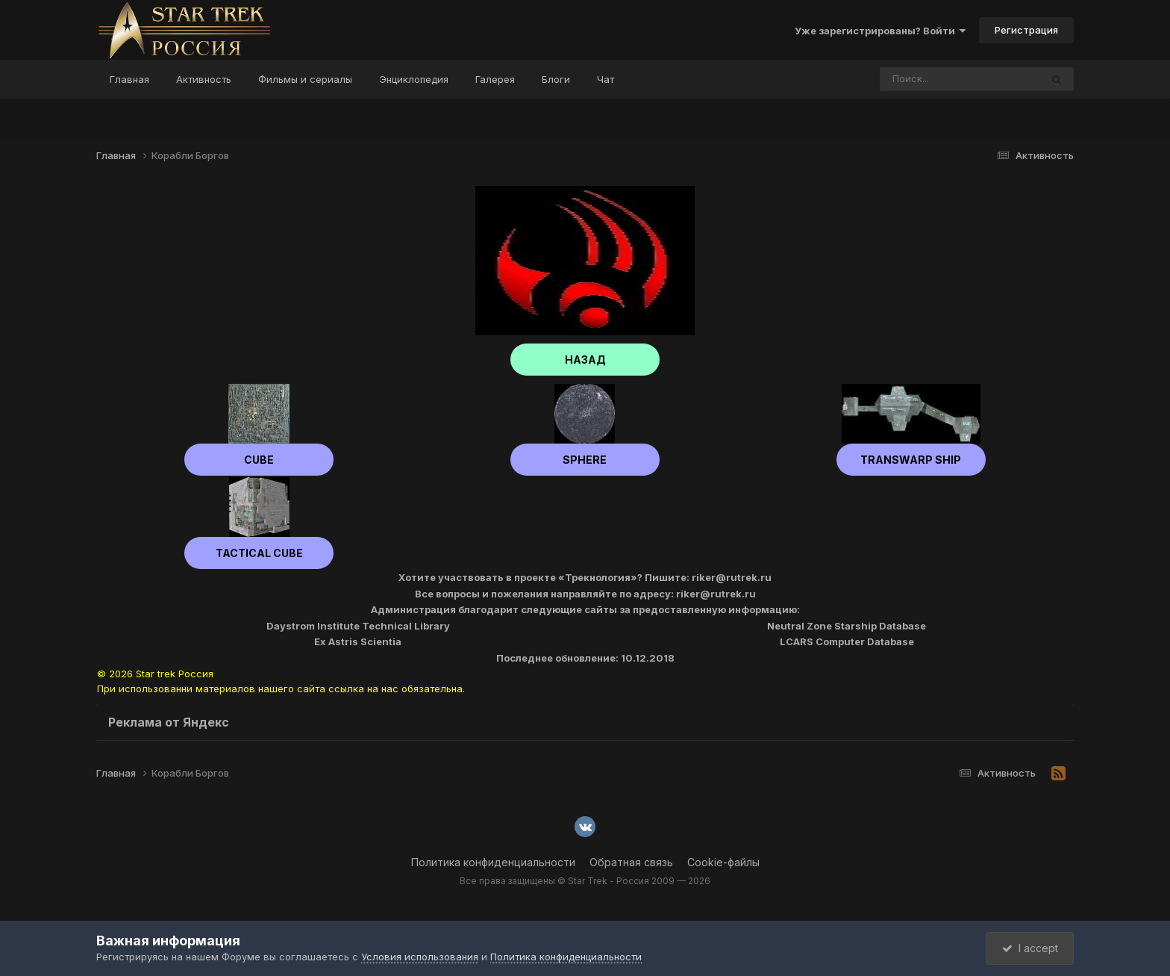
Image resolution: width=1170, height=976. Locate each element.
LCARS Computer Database (847, 641)
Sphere (585, 459)
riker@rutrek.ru (732, 577)
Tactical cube (259, 553)
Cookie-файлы (723, 862)
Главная (129, 79)
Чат (605, 79)
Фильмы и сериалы (305, 79)
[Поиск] (931, 79)
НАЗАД (585, 359)
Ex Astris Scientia (357, 641)
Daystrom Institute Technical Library (358, 626)
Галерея (495, 79)
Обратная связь (631, 862)
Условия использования (419, 957)
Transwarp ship (910, 459)
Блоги (556, 79)
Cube (259, 459)
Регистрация (1026, 30)
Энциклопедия (413, 79)
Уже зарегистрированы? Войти (880, 31)
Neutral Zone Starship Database (846, 626)
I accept (1030, 948)
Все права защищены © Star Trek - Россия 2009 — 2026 (585, 880)
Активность (203, 79)
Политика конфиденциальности (493, 862)
